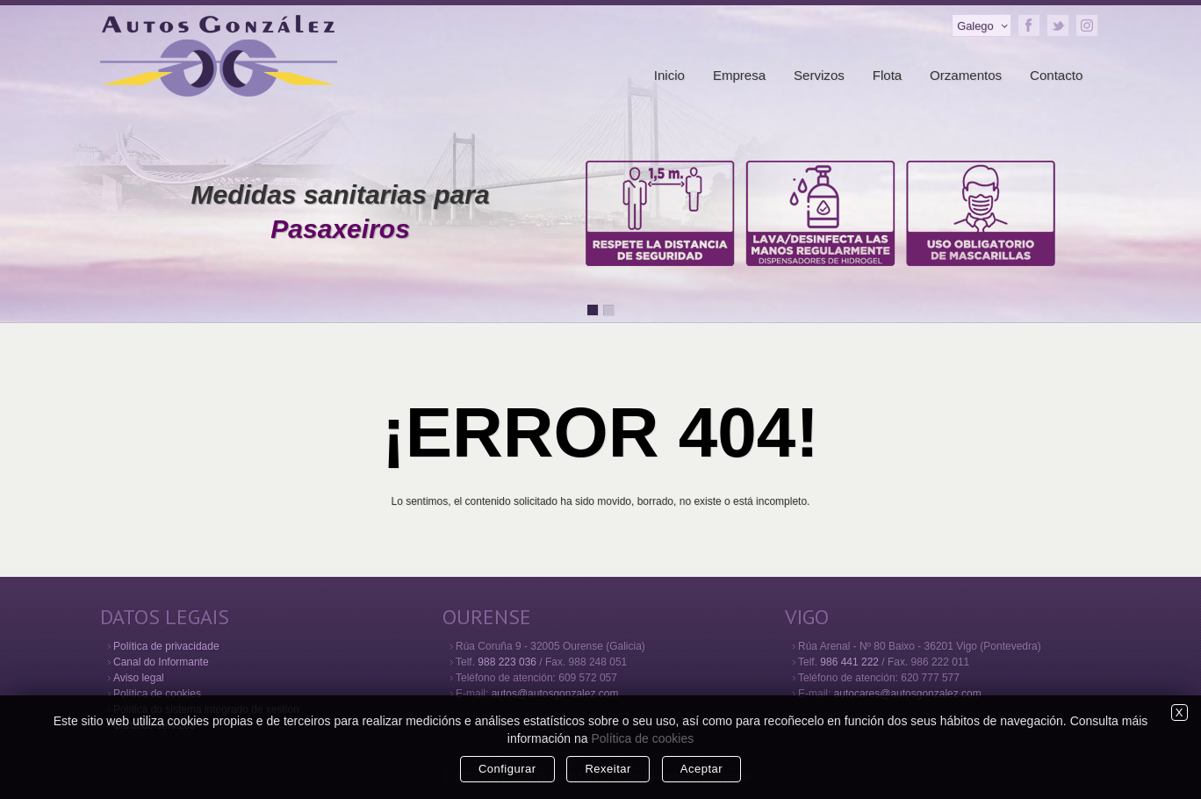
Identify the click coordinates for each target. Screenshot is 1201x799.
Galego (975, 25)
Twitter (1057, 25)
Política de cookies (157, 693)
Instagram (1086, 25)
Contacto (1056, 75)
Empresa (739, 75)
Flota (888, 75)
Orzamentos (966, 75)
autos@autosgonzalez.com (555, 693)
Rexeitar (607, 768)
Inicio (669, 75)
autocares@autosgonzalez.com (908, 693)
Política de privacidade (166, 646)
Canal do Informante (161, 662)
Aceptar (701, 768)
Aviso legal (138, 678)
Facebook (1029, 25)
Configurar (507, 768)
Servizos (819, 75)
